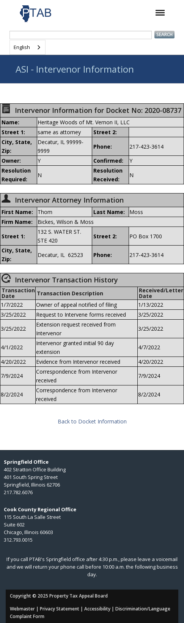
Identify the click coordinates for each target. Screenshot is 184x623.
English (22, 47)
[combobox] (27, 47)
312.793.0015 (18, 539)
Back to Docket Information (92, 421)
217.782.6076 (18, 492)
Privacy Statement (59, 609)
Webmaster (22, 609)
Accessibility (97, 609)
